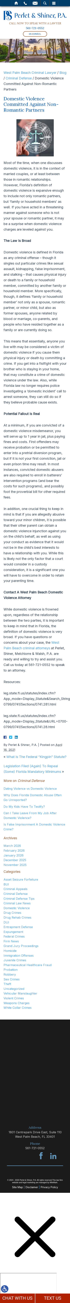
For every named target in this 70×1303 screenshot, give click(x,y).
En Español (35, 34)
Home (16, 3)
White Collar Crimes (18, 1008)
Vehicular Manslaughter (20, 993)
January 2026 (14, 855)
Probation (11, 969)
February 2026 (14, 850)
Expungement (13, 932)
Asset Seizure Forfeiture (21, 879)
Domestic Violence (17, 908)
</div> (28, 1287)
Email (35, 3)
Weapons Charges (16, 1003)
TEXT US (52, 1298)
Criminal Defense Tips (19, 898)
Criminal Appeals (15, 889)
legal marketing (29, 1182)
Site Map (17, 1187)
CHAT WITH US (17, 1298)
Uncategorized (14, 989)
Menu (53, 3)
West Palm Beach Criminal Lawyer (30, 73)
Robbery (10, 974)
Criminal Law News (17, 903)
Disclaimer (32, 1187)
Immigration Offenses (19, 955)
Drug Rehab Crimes (17, 917)
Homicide (10, 951)
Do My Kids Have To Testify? (24, 806)
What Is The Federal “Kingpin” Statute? (36, 757)
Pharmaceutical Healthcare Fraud (28, 965)
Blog (62, 73)
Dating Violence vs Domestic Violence (30, 788)
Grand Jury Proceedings (21, 946)
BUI (6, 884)
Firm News (11, 941)
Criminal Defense (19, 78)
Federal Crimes (14, 936)
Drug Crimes (12, 913)
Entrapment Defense (18, 927)
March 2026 (12, 846)
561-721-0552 (35, 28)
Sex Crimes (12, 979)
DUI (6, 922)
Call (25, 3)
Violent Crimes (14, 998)
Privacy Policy (49, 1187)
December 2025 (15, 860)
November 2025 (15, 865)
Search (45, 3)
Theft (7, 984)
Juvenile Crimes (15, 960)
